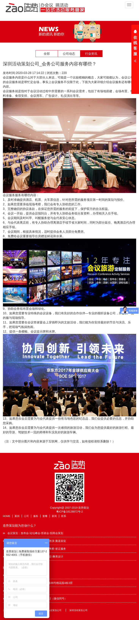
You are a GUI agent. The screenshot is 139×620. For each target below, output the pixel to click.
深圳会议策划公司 (52, 610)
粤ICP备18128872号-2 (69, 511)
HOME (6, 516)
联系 (63, 516)
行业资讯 (91, 53)
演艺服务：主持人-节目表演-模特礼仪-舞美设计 (35, 556)
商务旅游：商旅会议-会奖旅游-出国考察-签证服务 (36, 548)
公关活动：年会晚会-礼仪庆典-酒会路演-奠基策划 (36, 540)
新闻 (54, 516)
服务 (35, 516)
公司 (26, 516)
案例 (17, 516)
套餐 (45, 516)
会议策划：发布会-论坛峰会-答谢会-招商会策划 (35, 533)
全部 (47, 53)
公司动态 (69, 53)
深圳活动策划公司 (78, 610)
